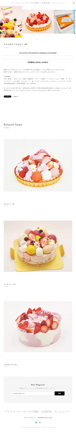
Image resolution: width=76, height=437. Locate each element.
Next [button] (73, 22)
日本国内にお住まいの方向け (38, 62)
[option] (38, 21)
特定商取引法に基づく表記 (45, 417)
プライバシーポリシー (30, 417)
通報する (16, 96)
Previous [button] (3, 22)
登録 (59, 393)
